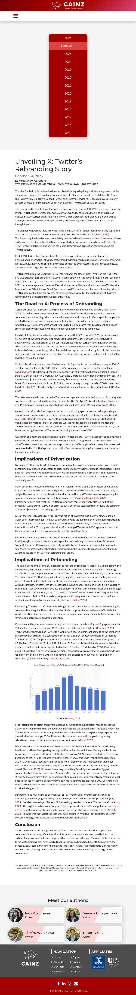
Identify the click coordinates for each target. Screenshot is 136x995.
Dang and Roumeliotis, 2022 (90, 498)
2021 (68, 85)
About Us (57, 962)
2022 (68, 77)
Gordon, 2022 (23, 372)
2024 (68, 61)
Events (75, 962)
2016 (68, 125)
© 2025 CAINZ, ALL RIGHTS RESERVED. (69, 991)
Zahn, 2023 (81, 817)
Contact (75, 966)
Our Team (57, 966)
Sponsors (57, 971)
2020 (68, 93)
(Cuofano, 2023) (105, 628)
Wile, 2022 (108, 405)
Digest (75, 957)
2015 (68, 133)
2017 (68, 117)
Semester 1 (68, 45)
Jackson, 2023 (31, 769)
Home (55, 957)
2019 (68, 101)
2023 (68, 69)
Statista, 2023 (72, 718)
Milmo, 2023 (85, 740)
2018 (68, 109)
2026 (68, 38)
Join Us (75, 971)
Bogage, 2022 (53, 509)
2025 (68, 53)
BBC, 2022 (26, 419)
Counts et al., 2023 (58, 658)
